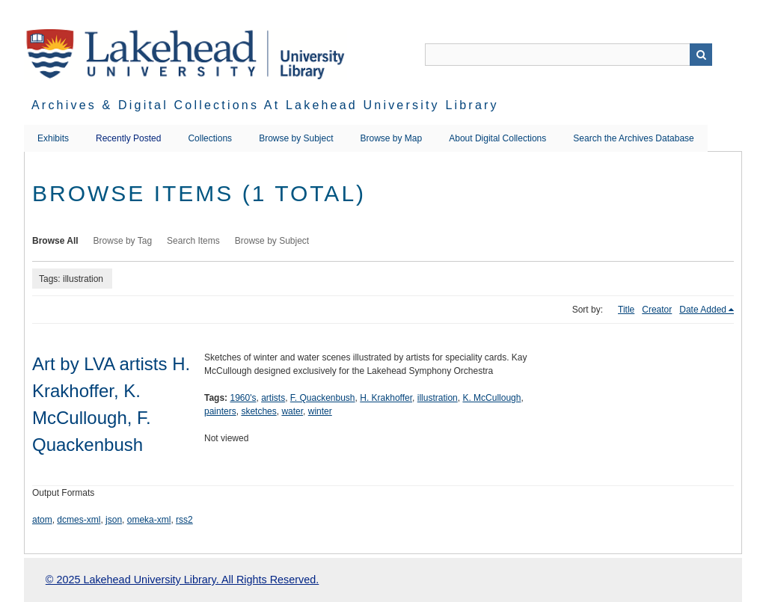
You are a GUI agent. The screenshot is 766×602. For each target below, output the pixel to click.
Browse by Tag (123, 241)
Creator (657, 309)
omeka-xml (149, 520)
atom (42, 520)
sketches (258, 411)
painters (220, 411)
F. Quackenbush (322, 398)
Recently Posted (128, 138)
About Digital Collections (497, 138)
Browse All (55, 241)
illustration (437, 398)
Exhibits (53, 138)
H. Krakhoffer (386, 398)
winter (320, 411)
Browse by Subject (296, 138)
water (292, 411)
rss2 (184, 520)
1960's (243, 398)
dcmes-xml (78, 520)
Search (701, 54)
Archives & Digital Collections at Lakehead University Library (265, 105)
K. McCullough (491, 398)
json (113, 520)
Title (626, 309)
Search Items (193, 241)
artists (273, 398)
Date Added (702, 309)
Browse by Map (392, 138)
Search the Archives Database (633, 138)
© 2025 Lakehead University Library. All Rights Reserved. (182, 580)
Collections (210, 138)
